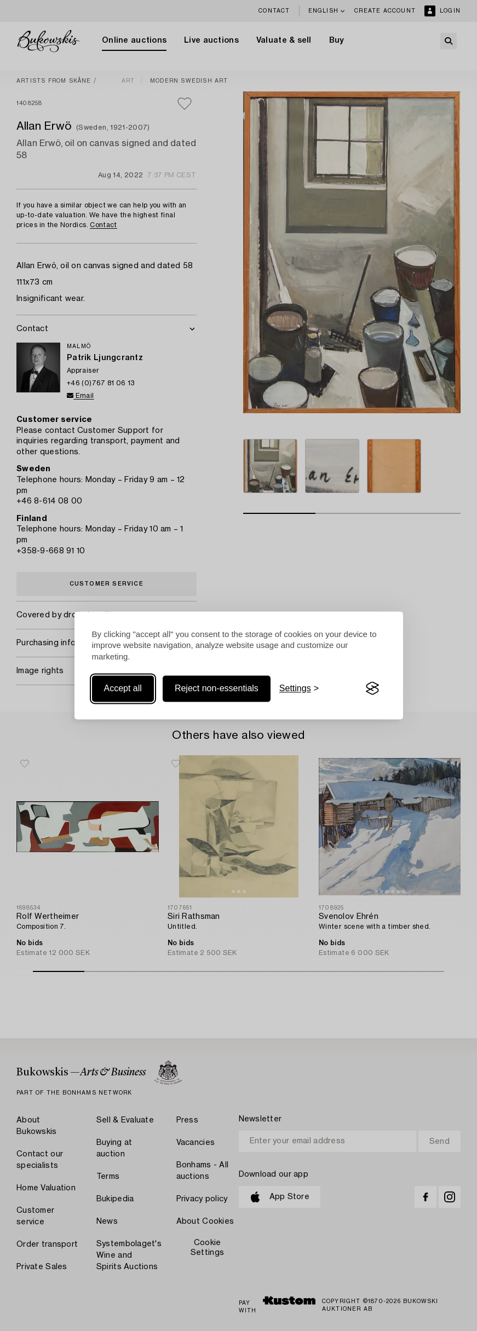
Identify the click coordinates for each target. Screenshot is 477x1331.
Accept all (123, 688)
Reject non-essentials (216, 688)
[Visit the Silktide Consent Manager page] (372, 688)
